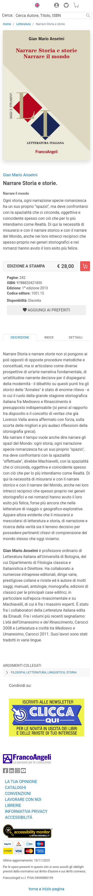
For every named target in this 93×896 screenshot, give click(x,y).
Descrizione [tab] (20, 337)
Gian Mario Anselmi (20, 175)
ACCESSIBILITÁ (18, 817)
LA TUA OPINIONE (21, 781)
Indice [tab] (49, 337)
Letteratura (23, 24)
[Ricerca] (88, 15)
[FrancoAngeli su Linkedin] (11, 771)
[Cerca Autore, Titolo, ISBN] (49, 15)
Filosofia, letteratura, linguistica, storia (43, 672)
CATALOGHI (15, 787)
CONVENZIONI (18, 793)
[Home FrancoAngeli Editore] (16, 6)
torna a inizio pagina (46, 889)
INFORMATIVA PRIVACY (26, 811)
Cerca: (7, 15)
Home (7, 24)
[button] (36, 5)
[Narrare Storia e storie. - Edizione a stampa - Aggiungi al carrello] (85, 266)
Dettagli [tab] (75, 337)
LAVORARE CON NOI (23, 799)
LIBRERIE (13, 805)
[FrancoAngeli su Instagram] (17, 771)
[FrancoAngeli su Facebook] (5, 771)
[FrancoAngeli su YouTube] (23, 771)
